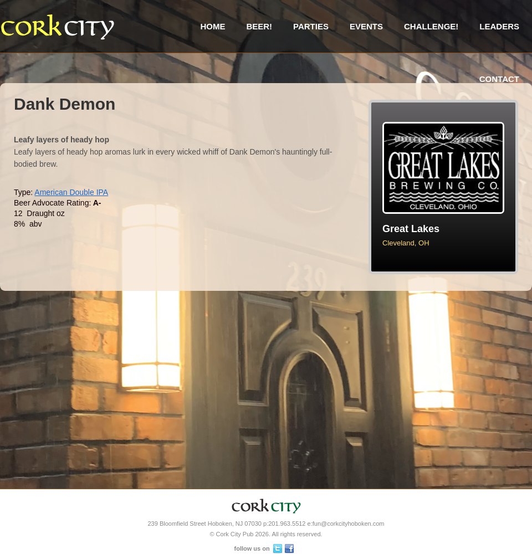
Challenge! (431, 26)
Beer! (259, 26)
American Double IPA (71, 192)
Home (212, 26)
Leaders (499, 26)
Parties (311, 26)
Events (366, 26)
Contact (499, 79)
